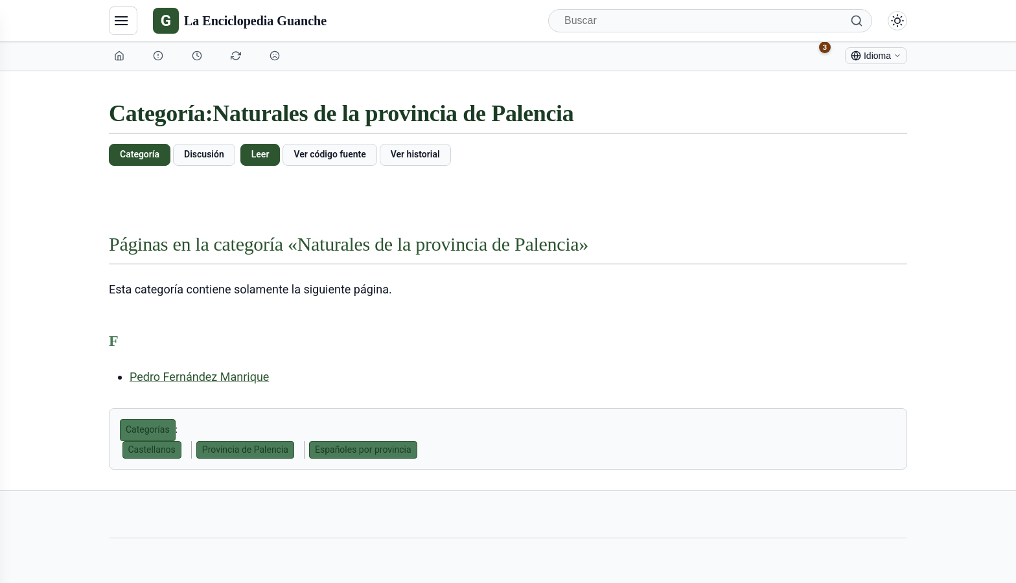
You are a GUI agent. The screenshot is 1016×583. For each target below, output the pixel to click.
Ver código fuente (329, 154)
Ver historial (415, 154)
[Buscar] (710, 20)
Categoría (139, 154)
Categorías (148, 429)
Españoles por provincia (363, 449)
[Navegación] (123, 20)
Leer (260, 154)
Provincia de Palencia (245, 449)
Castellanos (152, 449)
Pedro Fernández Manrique (199, 376)
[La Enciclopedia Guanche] (240, 21)
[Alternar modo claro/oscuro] (897, 20)
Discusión (204, 154)
